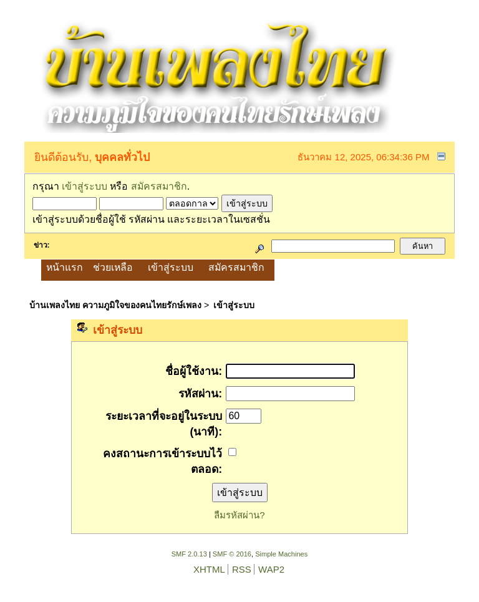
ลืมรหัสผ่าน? (239, 515)
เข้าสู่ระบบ (84, 186)
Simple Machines (281, 554)
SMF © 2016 (232, 554)
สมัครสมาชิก (159, 186)
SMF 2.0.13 (189, 554)
